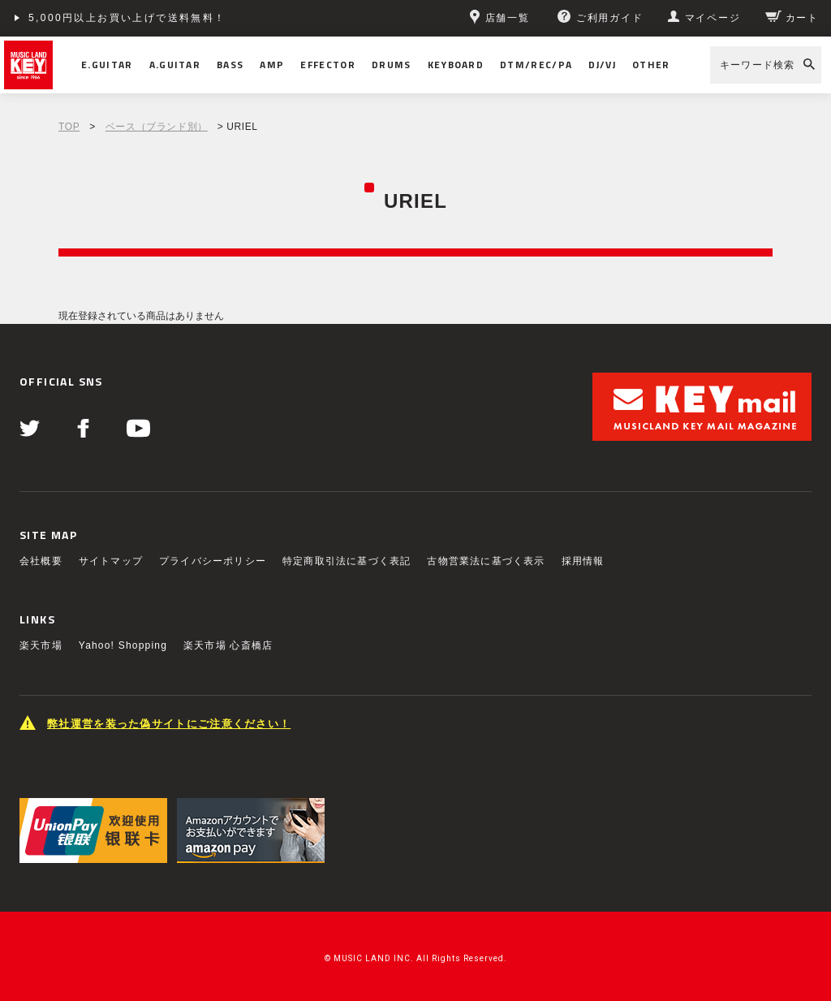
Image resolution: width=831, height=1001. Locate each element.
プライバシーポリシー (212, 561)
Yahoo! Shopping (123, 645)
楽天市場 (40, 645)
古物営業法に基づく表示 (486, 561)
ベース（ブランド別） (156, 126)
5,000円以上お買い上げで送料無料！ (127, 18)
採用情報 (583, 561)
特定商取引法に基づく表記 (346, 561)
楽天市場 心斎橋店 (228, 645)
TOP (69, 126)
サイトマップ (111, 561)
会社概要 (40, 561)
